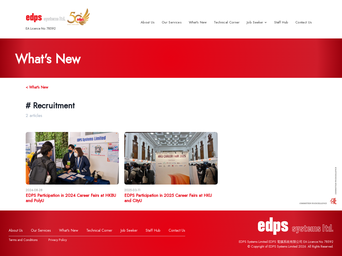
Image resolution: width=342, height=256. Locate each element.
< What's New (37, 87)
